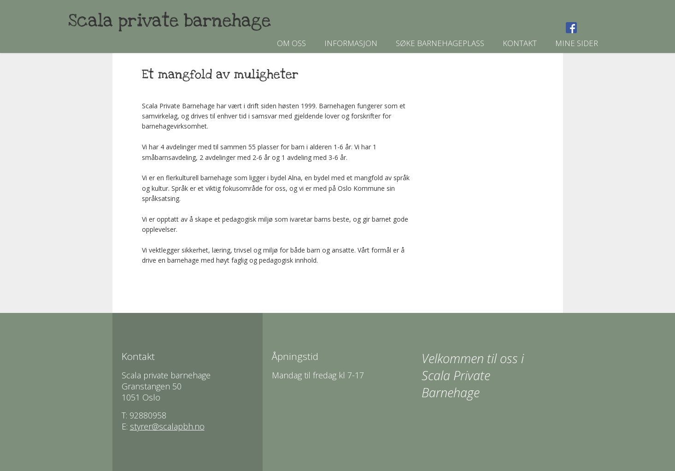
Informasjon (350, 43)
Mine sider (576, 43)
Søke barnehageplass (440, 43)
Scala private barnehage (169, 20)
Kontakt (520, 43)
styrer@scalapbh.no (167, 426)
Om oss (291, 43)
